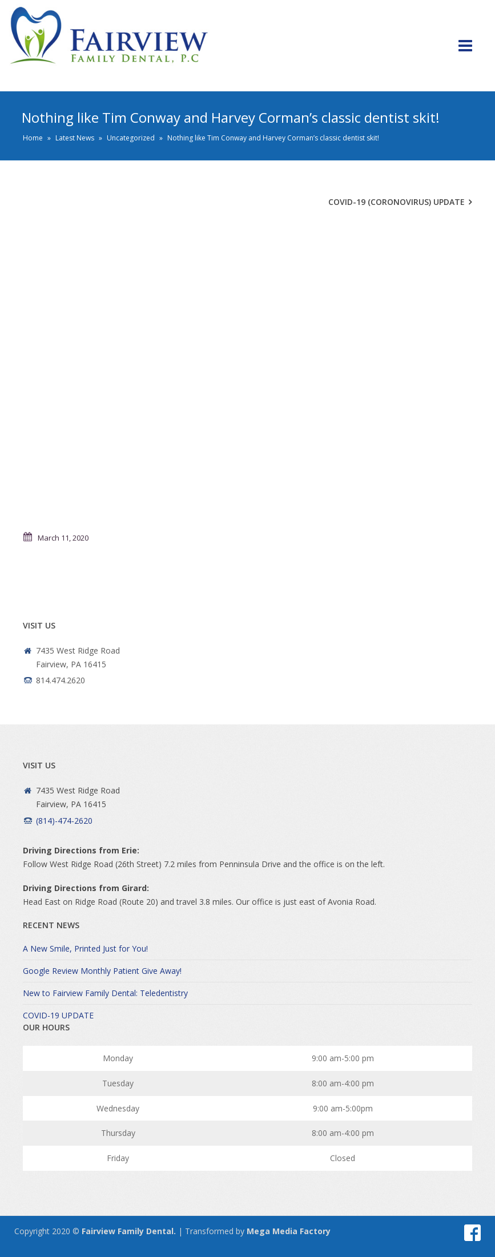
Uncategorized (131, 138)
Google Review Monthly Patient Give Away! (102, 970)
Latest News (74, 138)
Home (33, 138)
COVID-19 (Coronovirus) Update (396, 201)
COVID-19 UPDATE (58, 1015)
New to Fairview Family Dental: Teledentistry (105, 993)
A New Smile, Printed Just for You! (85, 948)
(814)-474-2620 (64, 820)
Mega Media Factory (289, 1231)
